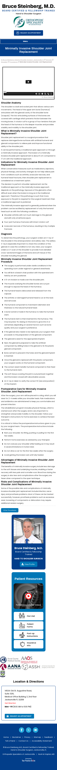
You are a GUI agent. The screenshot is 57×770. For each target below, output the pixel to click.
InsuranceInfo (31, 644)
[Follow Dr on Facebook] (21, 730)
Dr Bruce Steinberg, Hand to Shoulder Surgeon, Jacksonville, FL (22, 60)
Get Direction (10, 703)
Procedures (13, 62)
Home (6, 737)
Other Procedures (9, 510)
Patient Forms (30, 625)
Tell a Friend (10, 741)
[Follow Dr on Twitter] (28, 730)
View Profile (30, 564)
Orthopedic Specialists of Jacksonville (19, 754)
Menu (28, 41)
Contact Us (23, 741)
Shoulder (4, 62)
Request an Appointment (30, 33)
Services (49, 60)
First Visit (31, 616)
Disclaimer (16, 737)
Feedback (48, 737)
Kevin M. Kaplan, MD (46, 754)
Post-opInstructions (32, 634)
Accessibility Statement (42, 741)
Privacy (27, 737)
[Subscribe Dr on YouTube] (35, 730)
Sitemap (37, 737)
